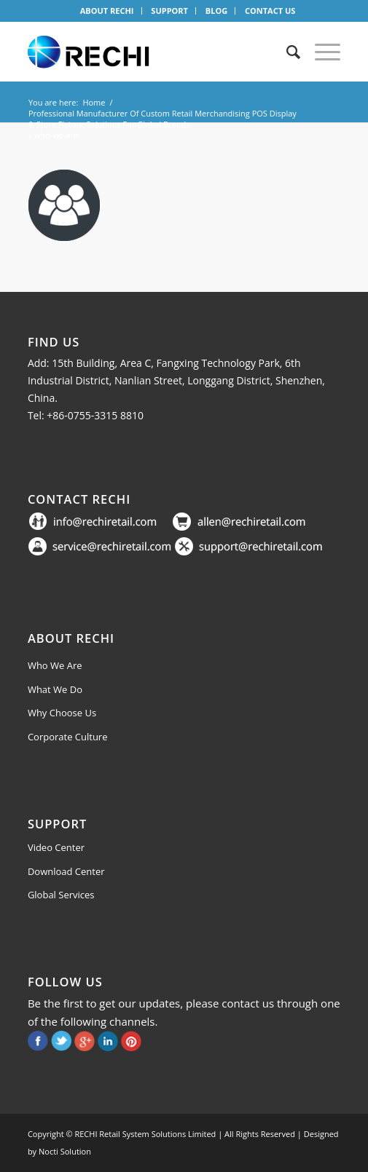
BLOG (216, 10)
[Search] (286, 52)
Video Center (56, 847)
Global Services (61, 894)
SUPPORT (169, 10)
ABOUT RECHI (107, 10)
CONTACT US (270, 10)
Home (93, 102)
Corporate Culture (68, 736)
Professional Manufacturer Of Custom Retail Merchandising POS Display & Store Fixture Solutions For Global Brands (162, 119)
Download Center (66, 871)
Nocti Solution (65, 1151)
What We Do (55, 689)
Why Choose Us (62, 712)
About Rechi (71, 638)
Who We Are (55, 665)
